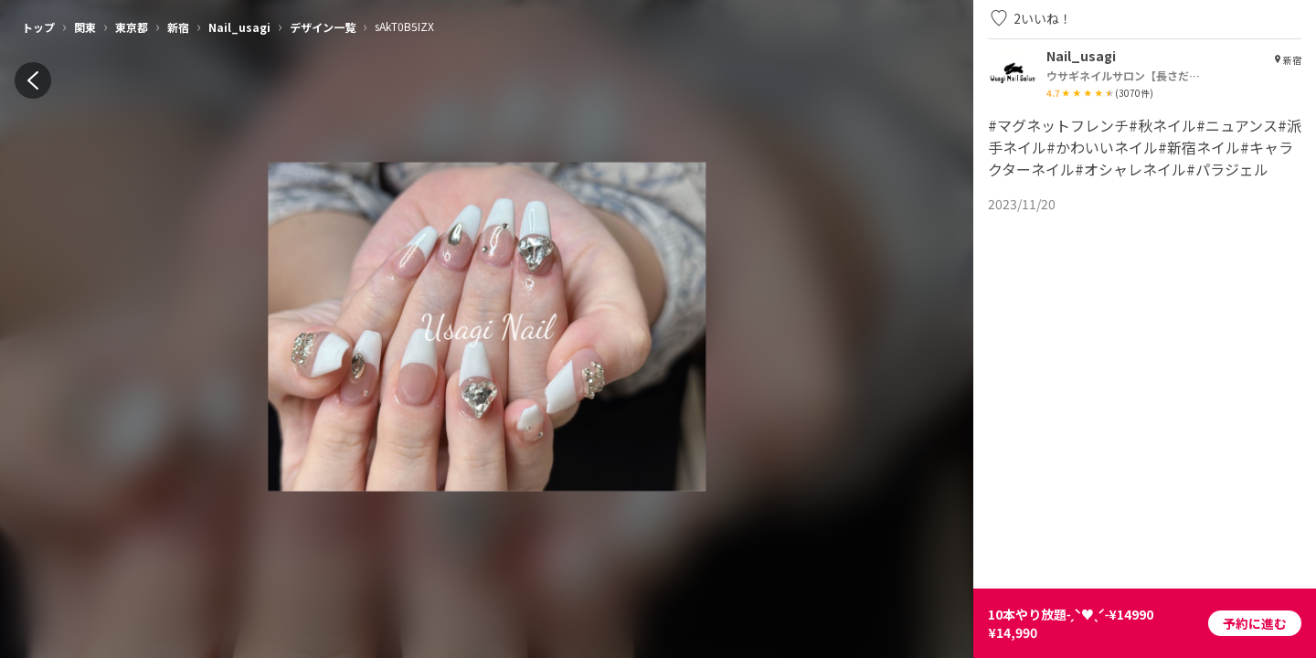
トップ (38, 27)
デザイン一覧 (323, 27)
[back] (33, 80)
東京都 (131, 27)
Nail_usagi (239, 27)
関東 (85, 27)
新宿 (178, 27)
